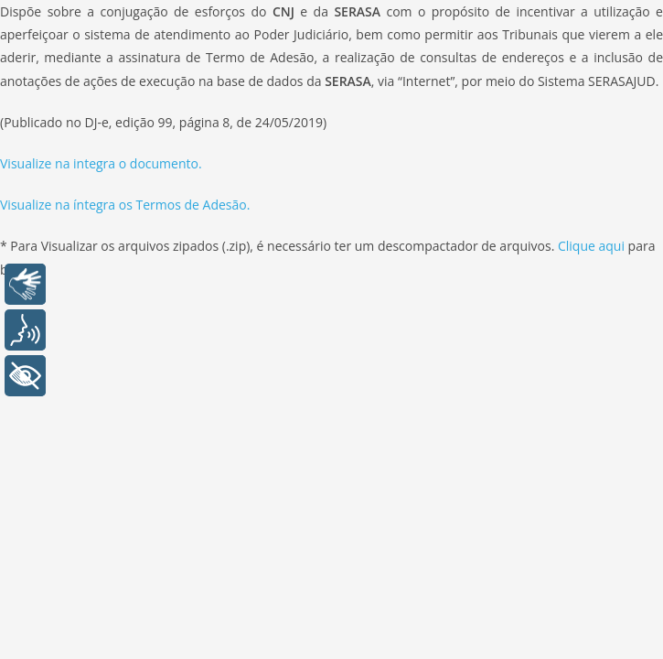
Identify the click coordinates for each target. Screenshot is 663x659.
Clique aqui (593, 245)
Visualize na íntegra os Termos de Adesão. (125, 204)
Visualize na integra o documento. (101, 163)
